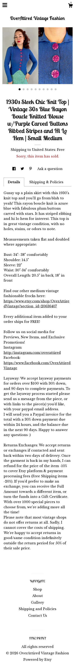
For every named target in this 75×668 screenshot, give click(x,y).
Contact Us (37, 615)
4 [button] (32, 89)
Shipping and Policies (37, 609)
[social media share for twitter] (23, 169)
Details (14, 182)
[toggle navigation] (4, 5)
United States (43, 150)
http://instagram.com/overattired (32, 353)
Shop (37, 589)
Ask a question (50, 169)
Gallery (37, 602)
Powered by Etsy (37, 660)
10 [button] (56, 89)
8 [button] (48, 89)
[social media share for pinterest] (31, 169)
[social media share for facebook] (14, 169)
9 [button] (52, 89)
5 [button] (36, 89)
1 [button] (20, 89)
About (37, 596)
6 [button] (40, 89)
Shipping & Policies (46, 182)
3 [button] (28, 89)
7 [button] (44, 89)
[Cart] (70, 6)
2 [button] (24, 89)
